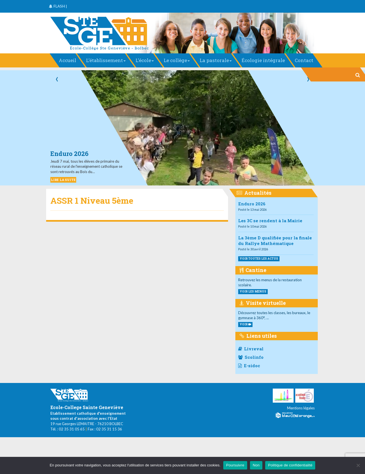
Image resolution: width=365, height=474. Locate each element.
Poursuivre (235, 465)
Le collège (177, 60)
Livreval (250, 348)
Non (256, 465)
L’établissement (106, 60)
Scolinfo (250, 357)
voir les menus (253, 291)
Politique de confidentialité (290, 465)
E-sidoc (249, 365)
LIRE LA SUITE (63, 180)
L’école (145, 60)
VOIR (245, 324)
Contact (304, 60)
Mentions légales (301, 408)
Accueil (67, 60)
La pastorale (216, 60)
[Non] (358, 465)
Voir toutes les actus (259, 258)
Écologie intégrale (263, 60)
